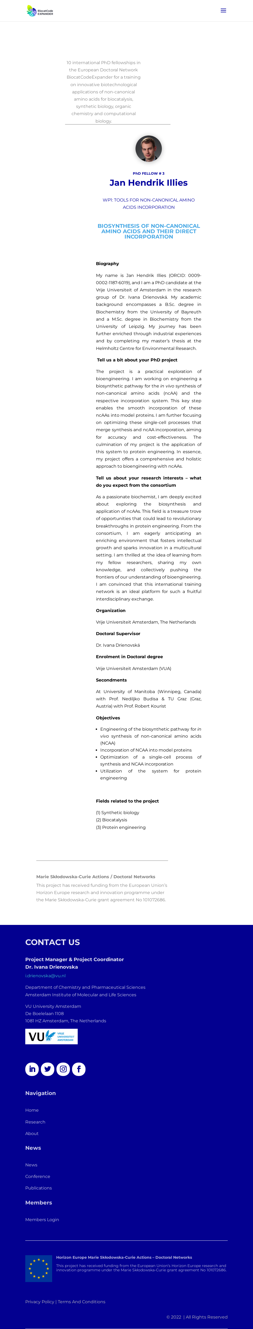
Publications (38, 1188)
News (31, 1164)
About (32, 1133)
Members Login (42, 1219)
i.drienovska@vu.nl (45, 975)
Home (32, 1110)
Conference (37, 1176)
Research (35, 1122)
